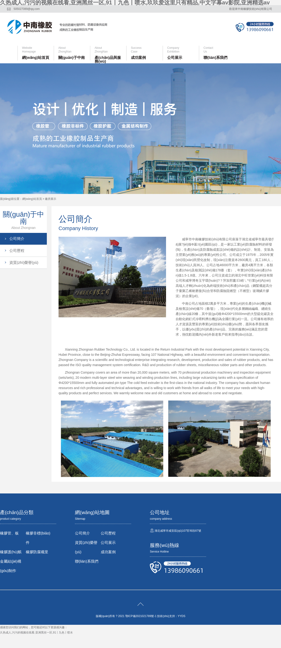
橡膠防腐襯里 (37, 552)
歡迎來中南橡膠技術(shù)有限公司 (250, 9)
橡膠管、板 (9, 533)
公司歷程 (16, 251)
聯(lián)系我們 (86, 561)
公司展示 (108, 543)
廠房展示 (50, 199)
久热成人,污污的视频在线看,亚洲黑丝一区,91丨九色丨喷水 (36, 632)
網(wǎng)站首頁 (32, 199)
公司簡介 (16, 239)
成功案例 (108, 552)
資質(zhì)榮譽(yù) (23, 263)
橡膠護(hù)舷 (11, 552)
